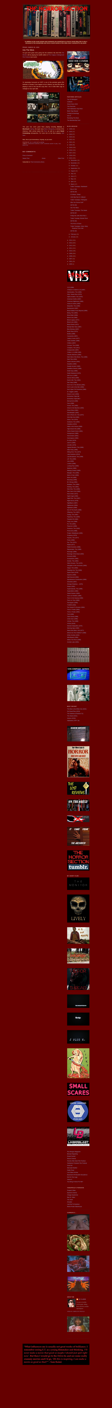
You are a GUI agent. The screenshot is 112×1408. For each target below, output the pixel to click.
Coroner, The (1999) (73, 345)
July (72, 173)
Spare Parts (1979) (72, 572)
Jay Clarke (82, 1299)
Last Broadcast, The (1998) (75, 456)
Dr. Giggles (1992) (72, 391)
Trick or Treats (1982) (73, 609)
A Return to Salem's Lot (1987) (76, 289)
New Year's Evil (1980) (73, 491)
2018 (71, 150)
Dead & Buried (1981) (73, 361)
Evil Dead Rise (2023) (73, 711)
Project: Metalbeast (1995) (75, 533)
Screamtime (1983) (72, 558)
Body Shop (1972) (72, 331)
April (72, 181)
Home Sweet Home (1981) (75, 431)
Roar (45, 131)
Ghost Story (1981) (72, 410)
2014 (71, 240)
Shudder (69, 1202)
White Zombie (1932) (73, 635)
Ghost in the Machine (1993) (75, 408)
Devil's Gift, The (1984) (74, 380)
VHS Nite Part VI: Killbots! (78, 197)
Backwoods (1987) (72, 308)
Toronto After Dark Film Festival (76, 1161)
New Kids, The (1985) (73, 489)
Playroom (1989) (72, 526)
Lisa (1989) (70, 461)
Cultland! (69, 101)
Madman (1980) (71, 468)
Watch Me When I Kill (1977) (75, 630)
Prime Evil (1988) (72, 531)
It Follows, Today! (75, 194)
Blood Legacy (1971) (73, 320)
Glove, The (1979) (72, 419)
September (74, 168)
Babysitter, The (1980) (73, 306)
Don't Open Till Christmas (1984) (76, 389)
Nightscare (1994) (72, 505)
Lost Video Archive (72, 1172)
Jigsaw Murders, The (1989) (75, 447)
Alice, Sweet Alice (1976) (74, 294)
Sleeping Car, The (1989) (74, 570)
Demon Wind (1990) (73, 377)
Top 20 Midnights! (72, 99)
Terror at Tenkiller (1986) (74, 595)
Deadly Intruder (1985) (73, 366)
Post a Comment (27, 155)
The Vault (70, 1199)
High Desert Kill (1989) (73, 429)
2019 (71, 147)
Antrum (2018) (71, 718)
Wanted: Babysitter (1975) (74, 626)
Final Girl (69, 1165)
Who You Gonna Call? (76, 202)
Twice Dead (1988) (72, 616)
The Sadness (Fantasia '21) (75, 713)
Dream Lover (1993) (73, 394)
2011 (71, 248)
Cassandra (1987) (72, 336)
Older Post (61, 158)
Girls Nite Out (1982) (73, 417)
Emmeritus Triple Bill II (73, 398)
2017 (71, 153)
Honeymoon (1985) (72, 433)
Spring (32, 129)
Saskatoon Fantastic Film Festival (77, 1163)
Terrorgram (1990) (72, 602)
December (74, 160)
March (73, 184)
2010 (71, 251)
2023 (71, 137)
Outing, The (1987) (72, 514)
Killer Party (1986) (72, 449)
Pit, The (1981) (71, 524)
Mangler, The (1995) (73, 473)
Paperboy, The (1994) (73, 517)
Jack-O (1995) (71, 442)
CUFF (41, 143)
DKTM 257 (73, 213)
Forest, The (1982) (72, 405)
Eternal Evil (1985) (72, 401)
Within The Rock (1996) (74, 639)
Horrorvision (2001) (72, 435)
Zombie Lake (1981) (73, 642)
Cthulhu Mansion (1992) (74, 354)
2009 (71, 253)
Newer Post (26, 158)
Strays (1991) (71, 586)
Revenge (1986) (72, 551)
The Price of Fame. (76, 223)
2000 (71, 264)
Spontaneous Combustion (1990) (76, 579)
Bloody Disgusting (72, 1154)
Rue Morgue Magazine (74, 1151)
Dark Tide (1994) (72, 359)
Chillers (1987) (71, 343)
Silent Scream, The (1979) (75, 563)
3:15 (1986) (70, 287)
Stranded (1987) (72, 581)
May (72, 179)
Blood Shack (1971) (73, 324)
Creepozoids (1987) (73, 350)
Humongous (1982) (72, 438)
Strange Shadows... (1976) (75, 584)
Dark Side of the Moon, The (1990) (77, 357)
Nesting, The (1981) (73, 487)
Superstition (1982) (72, 591)
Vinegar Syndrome (72, 1195)
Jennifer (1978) (71, 445)
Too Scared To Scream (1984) (76, 607)
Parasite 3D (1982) (72, 519)
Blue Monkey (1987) (73, 329)
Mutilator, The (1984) (73, 484)
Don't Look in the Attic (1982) (75, 387)
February (73, 234)
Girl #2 (69, 115)
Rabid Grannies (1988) (74, 547)
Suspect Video (71, 1190)
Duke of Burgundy (49, 129)
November (74, 163)
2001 (71, 261)
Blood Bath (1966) (72, 315)
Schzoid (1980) (71, 556)
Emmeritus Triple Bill (73, 396)
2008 (71, 256)
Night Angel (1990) (72, 496)
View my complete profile (76, 1311)
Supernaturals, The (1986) (75, 588)
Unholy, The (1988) (72, 621)
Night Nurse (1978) (72, 500)
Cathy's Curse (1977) (73, 338)
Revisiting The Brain (73, 118)
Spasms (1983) (71, 575)
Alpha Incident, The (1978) (75, 296)
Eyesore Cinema (72, 1192)
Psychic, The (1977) (73, 537)
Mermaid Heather (72, 1168)
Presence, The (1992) (73, 528)
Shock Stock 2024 (72, 104)
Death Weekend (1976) (74, 373)
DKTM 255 (73, 231)
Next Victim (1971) (72, 493)
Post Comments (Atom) (37, 162)
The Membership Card (73, 120)
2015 (71, 158)
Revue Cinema (71, 1158)
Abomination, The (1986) (74, 292)
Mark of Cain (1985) (73, 475)
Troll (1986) (70, 614)
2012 (71, 245)
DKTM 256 (73, 221)
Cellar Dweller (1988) (73, 340)
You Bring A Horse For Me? (75, 1181)
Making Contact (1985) (74, 470)
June (72, 176)
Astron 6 (69, 1179)
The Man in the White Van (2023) (76, 709)
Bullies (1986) (71, 333)
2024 (71, 134)
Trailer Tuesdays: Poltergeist (78, 200)
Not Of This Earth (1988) (74, 510)
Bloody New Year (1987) (74, 327)
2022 (71, 139)
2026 (71, 129)
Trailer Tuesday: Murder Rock (79, 218)
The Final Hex (71, 106)
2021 (71, 142)
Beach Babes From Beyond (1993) (77, 310)
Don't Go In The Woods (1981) (76, 385)
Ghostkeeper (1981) (73, 412)
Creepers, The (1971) (73, 347)
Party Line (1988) (72, 521)
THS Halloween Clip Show (75, 108)
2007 (71, 258)
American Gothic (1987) (74, 299)
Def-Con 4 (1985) (72, 375)
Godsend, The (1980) (73, 422)
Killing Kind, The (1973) (74, 452)
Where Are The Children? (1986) (76, 632)
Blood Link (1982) (72, 322)
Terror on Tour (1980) (73, 600)
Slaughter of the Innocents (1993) (77, 565)
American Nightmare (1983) (75, 301)
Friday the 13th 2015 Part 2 (78, 215)
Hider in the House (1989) (74, 426)
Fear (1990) (70, 403)
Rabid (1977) (71, 544)
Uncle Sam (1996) (72, 619)
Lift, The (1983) (71, 459)
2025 (71, 131)
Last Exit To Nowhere (73, 1204)
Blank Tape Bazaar (72, 111)
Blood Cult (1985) (72, 317)
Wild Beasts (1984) (72, 637)
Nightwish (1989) (72, 507)
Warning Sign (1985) (73, 628)
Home (43, 158)
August (73, 171)
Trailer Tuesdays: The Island (78, 210)
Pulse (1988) (71, 540)
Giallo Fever (70, 1170)
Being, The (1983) (72, 313)
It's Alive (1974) (71, 440)
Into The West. (74, 207)
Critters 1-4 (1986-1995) (74, 352)
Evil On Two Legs (72, 1177)
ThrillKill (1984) (71, 605)
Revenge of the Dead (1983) (75, 554)
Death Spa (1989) (72, 371)
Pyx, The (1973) (71, 542)
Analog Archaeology (73, 113)
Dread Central (71, 1156)
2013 (71, 243)
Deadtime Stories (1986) (74, 368)
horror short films (51, 143)
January (73, 237)
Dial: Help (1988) (72, 382)
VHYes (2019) (71, 623)
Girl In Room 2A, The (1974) (75, 415)
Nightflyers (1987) (72, 503)
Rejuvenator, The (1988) (74, 549)
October (73, 165)
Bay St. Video (71, 1197)
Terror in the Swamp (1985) (75, 598)
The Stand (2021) (72, 716)
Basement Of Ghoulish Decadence (77, 1175)
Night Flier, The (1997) (73, 498)
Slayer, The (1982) (72, 568)
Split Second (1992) (73, 577)
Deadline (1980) (72, 364)
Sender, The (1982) (72, 561)
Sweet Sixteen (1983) (73, 593)
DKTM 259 (73, 192)
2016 (71, 155)
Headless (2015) (72, 424)
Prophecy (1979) (72, 535)
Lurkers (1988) (71, 463)
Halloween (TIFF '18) (73, 720)
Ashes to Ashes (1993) (73, 303)
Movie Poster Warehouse (74, 1206)
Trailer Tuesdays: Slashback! (78, 186)
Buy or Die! (73, 189)
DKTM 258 (73, 205)
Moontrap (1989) (72, 479)
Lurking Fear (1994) (73, 466)
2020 (71, 145)
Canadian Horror (33, 143)
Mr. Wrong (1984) (72, 482)
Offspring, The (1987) (73, 512)
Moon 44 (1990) (71, 477)
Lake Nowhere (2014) (73, 454)
